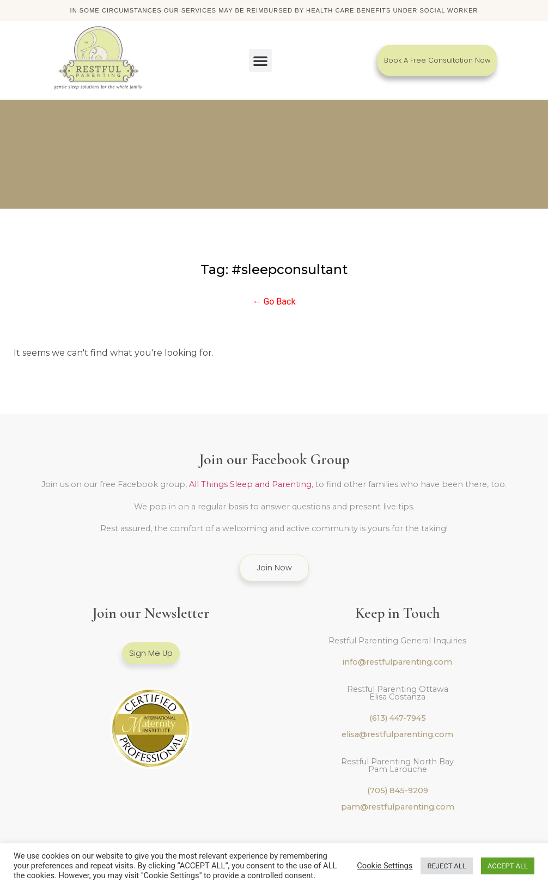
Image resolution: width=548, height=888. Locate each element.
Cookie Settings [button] (384, 866)
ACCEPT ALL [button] (508, 866)
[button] (260, 61)
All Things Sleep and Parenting (250, 485)
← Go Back (273, 302)
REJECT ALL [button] (446, 866)
